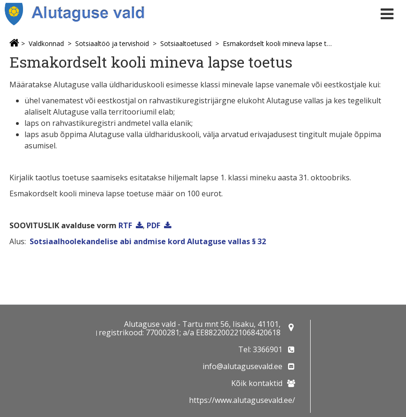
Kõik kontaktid (256, 383)
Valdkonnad (46, 43)
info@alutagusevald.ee (242, 366)
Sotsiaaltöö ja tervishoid (112, 43)
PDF (153, 225)
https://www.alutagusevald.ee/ (242, 400)
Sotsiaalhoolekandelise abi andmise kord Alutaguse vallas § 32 (148, 241)
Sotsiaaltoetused (185, 43)
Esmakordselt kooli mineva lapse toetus (277, 43)
